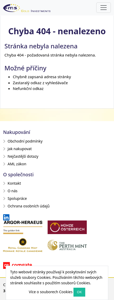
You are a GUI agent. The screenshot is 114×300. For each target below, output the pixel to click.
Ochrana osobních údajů (26, 205)
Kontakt (12, 183)
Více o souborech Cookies (50, 291)
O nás (10, 190)
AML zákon (14, 163)
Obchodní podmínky (23, 141)
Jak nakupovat (17, 148)
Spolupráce (15, 198)
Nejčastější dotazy (20, 156)
